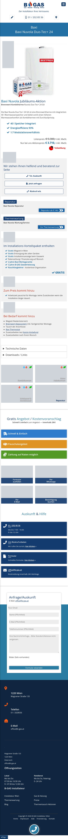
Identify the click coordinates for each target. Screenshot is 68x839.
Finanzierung (41, 819)
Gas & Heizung (40, 796)
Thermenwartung (11, 800)
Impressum (24, 819)
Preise (36, 800)
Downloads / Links (16, 354)
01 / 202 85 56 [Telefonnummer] (34, 17)
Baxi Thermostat (13, 329)
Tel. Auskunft (34, 176)
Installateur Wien (11, 796)
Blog (6, 804)
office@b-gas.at (22, 601)
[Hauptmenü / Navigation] (63, 4)
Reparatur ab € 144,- (52, 210)
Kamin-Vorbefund (30, 332)
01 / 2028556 (16, 712)
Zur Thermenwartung (51, 227)
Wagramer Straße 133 (20, 696)
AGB (32, 819)
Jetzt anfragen (34, 183)
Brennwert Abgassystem (16, 324)
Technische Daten (16, 348)
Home (15, 819)
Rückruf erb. (34, 191)
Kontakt (52, 819)
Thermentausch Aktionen (45, 804)
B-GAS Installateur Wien (41, 816)
